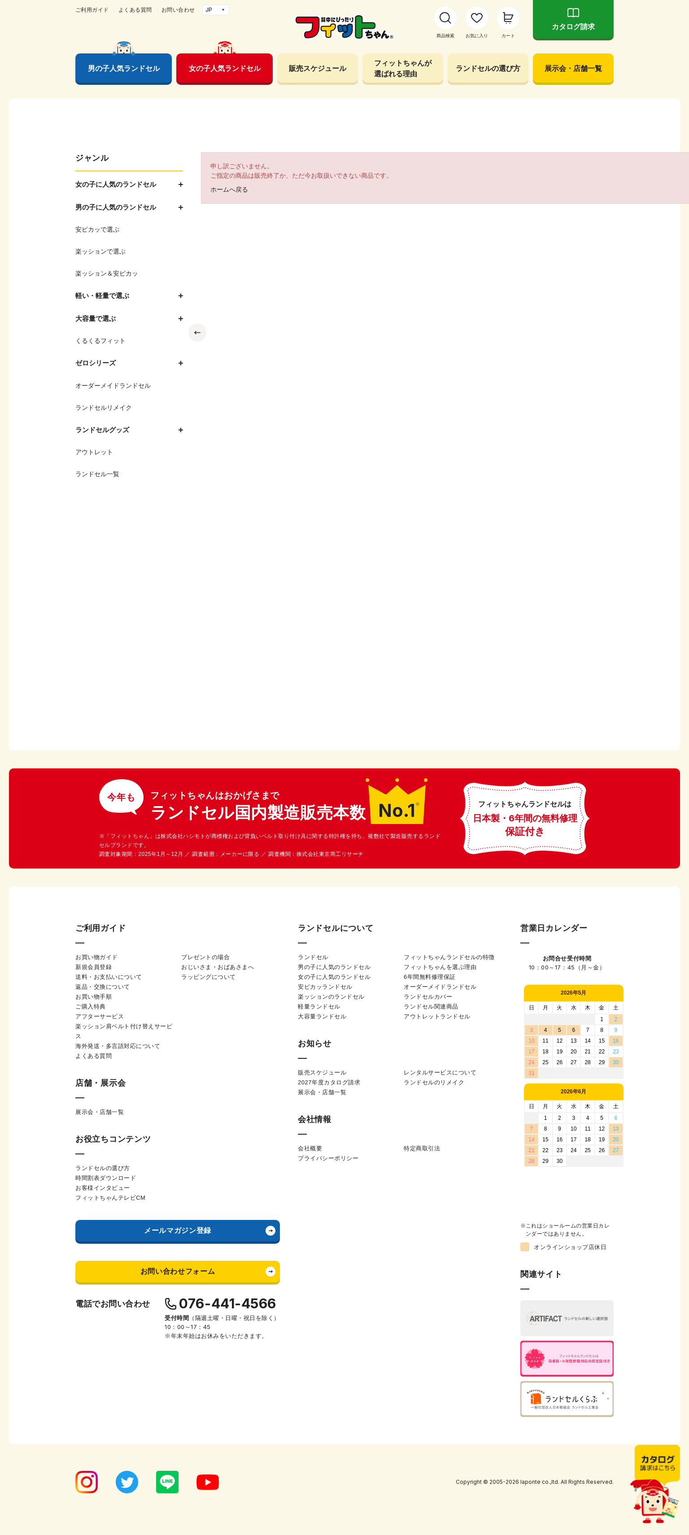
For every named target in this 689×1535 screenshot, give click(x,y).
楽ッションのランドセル (331, 996)
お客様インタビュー (102, 1187)
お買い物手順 (93, 996)
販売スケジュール (317, 68)
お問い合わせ (178, 10)
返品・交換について (102, 986)
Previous (197, 333)
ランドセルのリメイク (434, 1082)
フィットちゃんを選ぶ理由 (440, 967)
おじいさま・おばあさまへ (217, 967)
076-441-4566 (227, 1303)
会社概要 (310, 1148)
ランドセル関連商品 (431, 1006)
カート (508, 35)
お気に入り (477, 35)
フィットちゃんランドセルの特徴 (449, 957)
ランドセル (313, 957)
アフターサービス (99, 1016)
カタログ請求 (573, 27)
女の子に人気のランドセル (334, 977)
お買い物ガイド (96, 957)
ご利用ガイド (92, 10)
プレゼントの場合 (205, 957)
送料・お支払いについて (108, 977)
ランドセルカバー (428, 996)
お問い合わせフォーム (177, 1271)
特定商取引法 (422, 1148)
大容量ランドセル (322, 1016)
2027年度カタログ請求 (329, 1082)
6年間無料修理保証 (430, 977)
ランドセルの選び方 (488, 68)
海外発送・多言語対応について (117, 1046)
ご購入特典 (90, 1006)
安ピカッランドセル (325, 986)
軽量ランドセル (319, 1006)
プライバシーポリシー (328, 1158)
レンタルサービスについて (440, 1072)
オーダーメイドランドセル (440, 986)
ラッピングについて (208, 977)
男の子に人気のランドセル (334, 967)
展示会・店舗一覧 (573, 68)
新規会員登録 (93, 967)
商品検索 (445, 35)
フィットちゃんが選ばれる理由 (403, 68)
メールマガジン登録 (177, 1230)
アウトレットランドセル (437, 1016)
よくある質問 (135, 10)
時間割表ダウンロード (105, 1178)
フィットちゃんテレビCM (110, 1197)
